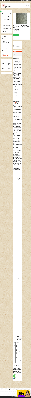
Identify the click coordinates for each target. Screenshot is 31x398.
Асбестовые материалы (6, 16)
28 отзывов (23, 0)
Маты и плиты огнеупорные (6, 19)
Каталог (3, 13)
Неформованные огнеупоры (6, 23)
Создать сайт (6, 0)
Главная (15, 5)
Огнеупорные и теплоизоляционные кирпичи (6, 25)
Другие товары (4, 31)
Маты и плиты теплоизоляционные (5, 21)
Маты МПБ (14, 102)
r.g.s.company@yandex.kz (5, 55)
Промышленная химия (5, 28)
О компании (19, 5)
